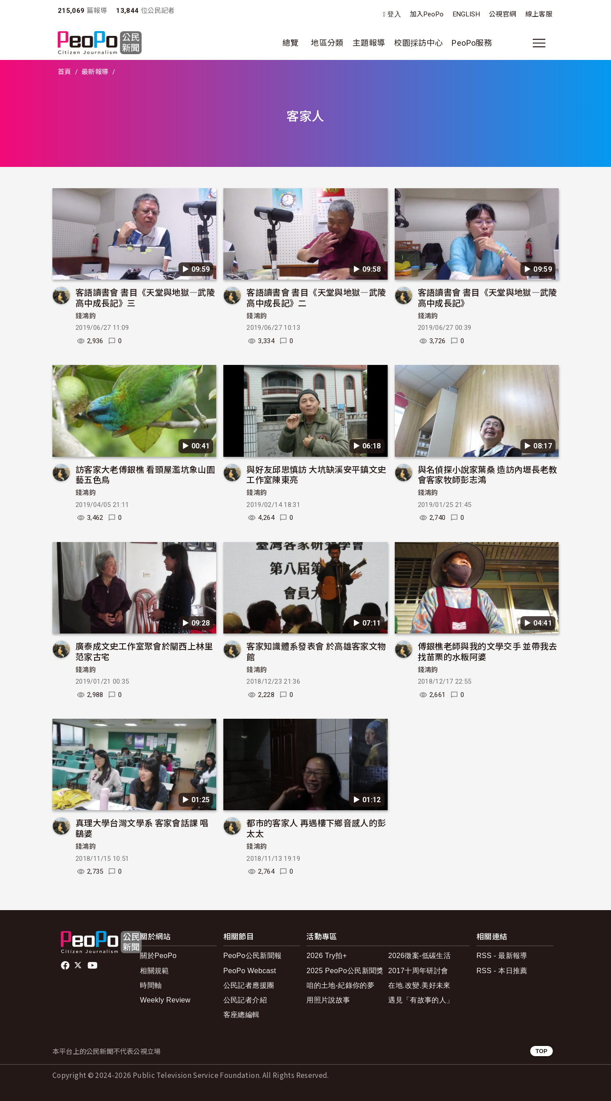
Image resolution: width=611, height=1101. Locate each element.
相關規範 (154, 970)
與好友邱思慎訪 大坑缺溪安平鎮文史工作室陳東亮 (316, 474)
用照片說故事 (328, 1000)
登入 (394, 14)
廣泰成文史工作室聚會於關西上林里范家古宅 (144, 651)
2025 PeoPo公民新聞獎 (344, 970)
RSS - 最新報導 (502, 955)
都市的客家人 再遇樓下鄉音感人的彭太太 (316, 827)
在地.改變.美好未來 (419, 985)
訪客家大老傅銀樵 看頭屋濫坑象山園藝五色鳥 (145, 474)
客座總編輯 (241, 1014)
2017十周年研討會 (418, 970)
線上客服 (538, 14)
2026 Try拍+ (326, 955)
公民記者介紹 (245, 1000)
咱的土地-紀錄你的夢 (340, 985)
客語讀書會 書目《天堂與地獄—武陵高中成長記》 (487, 297)
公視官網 (502, 14)
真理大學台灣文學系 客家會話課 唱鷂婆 (141, 827)
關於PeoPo (158, 955)
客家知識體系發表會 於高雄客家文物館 (316, 651)
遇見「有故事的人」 (420, 1000)
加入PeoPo (427, 14)
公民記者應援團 (248, 985)
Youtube (93, 965)
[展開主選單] (539, 43)
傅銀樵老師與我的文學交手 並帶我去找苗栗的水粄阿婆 (487, 651)
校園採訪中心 (418, 43)
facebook (66, 965)
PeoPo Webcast (249, 970)
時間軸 (151, 985)
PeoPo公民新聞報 (252, 955)
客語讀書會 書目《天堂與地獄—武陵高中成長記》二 (316, 297)
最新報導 (94, 72)
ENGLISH (466, 14)
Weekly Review (165, 1000)
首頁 (64, 72)
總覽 (290, 43)
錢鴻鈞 (85, 316)
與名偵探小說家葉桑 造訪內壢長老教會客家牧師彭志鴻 (487, 474)
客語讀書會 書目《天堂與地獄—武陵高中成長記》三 (145, 297)
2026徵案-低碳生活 (419, 955)
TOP (542, 1051)
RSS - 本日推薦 (502, 970)
